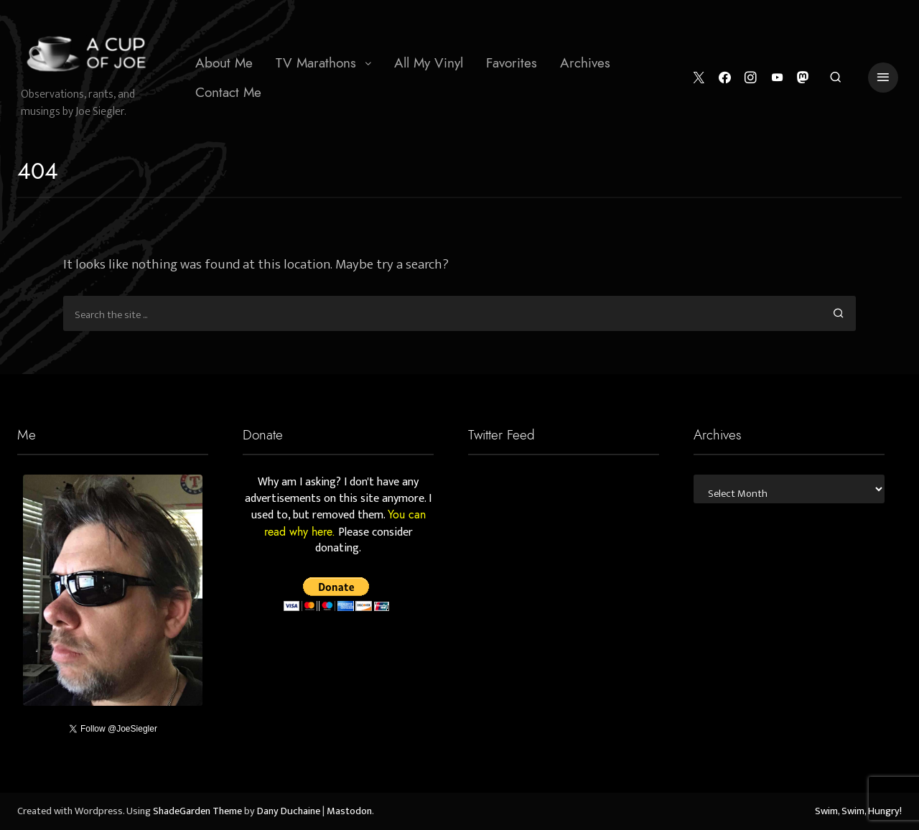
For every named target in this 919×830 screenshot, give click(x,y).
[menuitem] (224, 63)
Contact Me (228, 92)
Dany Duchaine (288, 811)
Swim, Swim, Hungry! (858, 811)
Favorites (511, 63)
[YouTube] (777, 78)
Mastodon (349, 811)
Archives (585, 63)
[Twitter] (699, 78)
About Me (224, 63)
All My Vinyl (428, 63)
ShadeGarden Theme (197, 811)
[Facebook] (725, 78)
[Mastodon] (803, 78)
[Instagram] (751, 78)
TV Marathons (316, 63)
